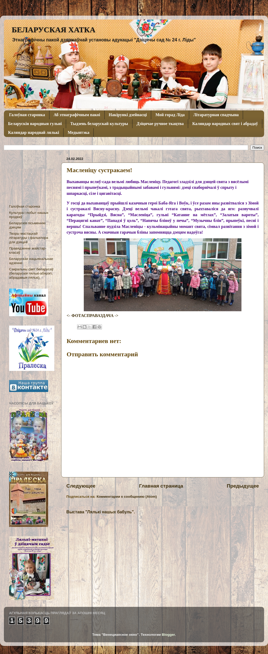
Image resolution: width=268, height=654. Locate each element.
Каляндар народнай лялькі (33, 132)
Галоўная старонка (27, 115)
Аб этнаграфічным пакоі (77, 115)
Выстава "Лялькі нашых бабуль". (100, 512)
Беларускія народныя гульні (35, 123)
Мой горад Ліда (169, 115)
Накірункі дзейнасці (128, 115)
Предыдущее (243, 486)
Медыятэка (78, 132)
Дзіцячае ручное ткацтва (160, 123)
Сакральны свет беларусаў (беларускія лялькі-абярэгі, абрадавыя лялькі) (31, 273)
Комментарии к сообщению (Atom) (127, 497)
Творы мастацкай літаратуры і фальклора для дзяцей (28, 238)
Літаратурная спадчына (216, 115)
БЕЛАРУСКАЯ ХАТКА (53, 29)
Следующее (80, 486)
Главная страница (161, 486)
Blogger (168, 635)
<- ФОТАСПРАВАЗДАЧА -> (92, 315)
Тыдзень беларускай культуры (99, 123)
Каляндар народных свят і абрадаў (225, 123)
